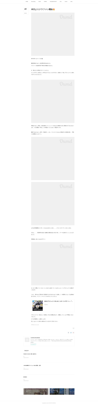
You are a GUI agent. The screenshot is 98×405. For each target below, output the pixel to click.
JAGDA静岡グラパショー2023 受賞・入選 (32, 365)
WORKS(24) (33, 324)
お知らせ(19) (37, 324)
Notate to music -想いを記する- (30, 353)
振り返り (25, 376)
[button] (27, 1)
